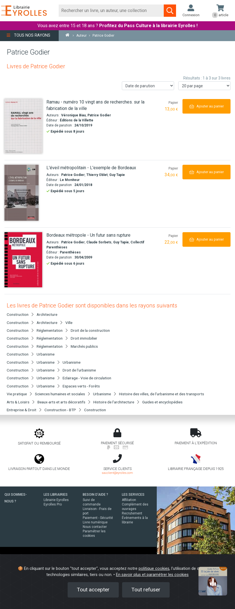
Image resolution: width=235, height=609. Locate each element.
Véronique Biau (73, 115)
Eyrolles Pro (53, 504)
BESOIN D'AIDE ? (95, 495)
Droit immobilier (84, 338)
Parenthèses (70, 252)
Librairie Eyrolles (56, 500)
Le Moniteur (70, 180)
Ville (68, 322)
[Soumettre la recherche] (170, 10)
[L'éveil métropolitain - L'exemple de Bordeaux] (23, 193)
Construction (95, 410)
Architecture (47, 314)
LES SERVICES (133, 495)
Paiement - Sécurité (98, 518)
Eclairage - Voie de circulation (87, 378)
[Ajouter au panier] (206, 106)
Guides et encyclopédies (162, 402)
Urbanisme (45, 354)
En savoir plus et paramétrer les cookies (152, 574)
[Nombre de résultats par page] (204, 85)
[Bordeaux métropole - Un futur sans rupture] (23, 259)
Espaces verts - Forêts (81, 386)
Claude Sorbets (98, 242)
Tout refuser (145, 589)
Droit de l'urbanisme (79, 370)
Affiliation (129, 500)
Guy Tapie (117, 175)
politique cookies (154, 568)
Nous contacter (95, 527)
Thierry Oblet (97, 175)
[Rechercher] (111, 10)
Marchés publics (84, 346)
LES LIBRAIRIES (56, 495)
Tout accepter (93, 589)
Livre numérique (95, 522)
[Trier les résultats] (148, 85)
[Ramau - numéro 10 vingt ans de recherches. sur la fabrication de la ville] (23, 126)
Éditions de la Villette (76, 120)
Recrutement (132, 513)
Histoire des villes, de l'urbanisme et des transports (161, 394)
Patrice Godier (99, 115)
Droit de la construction (90, 330)
